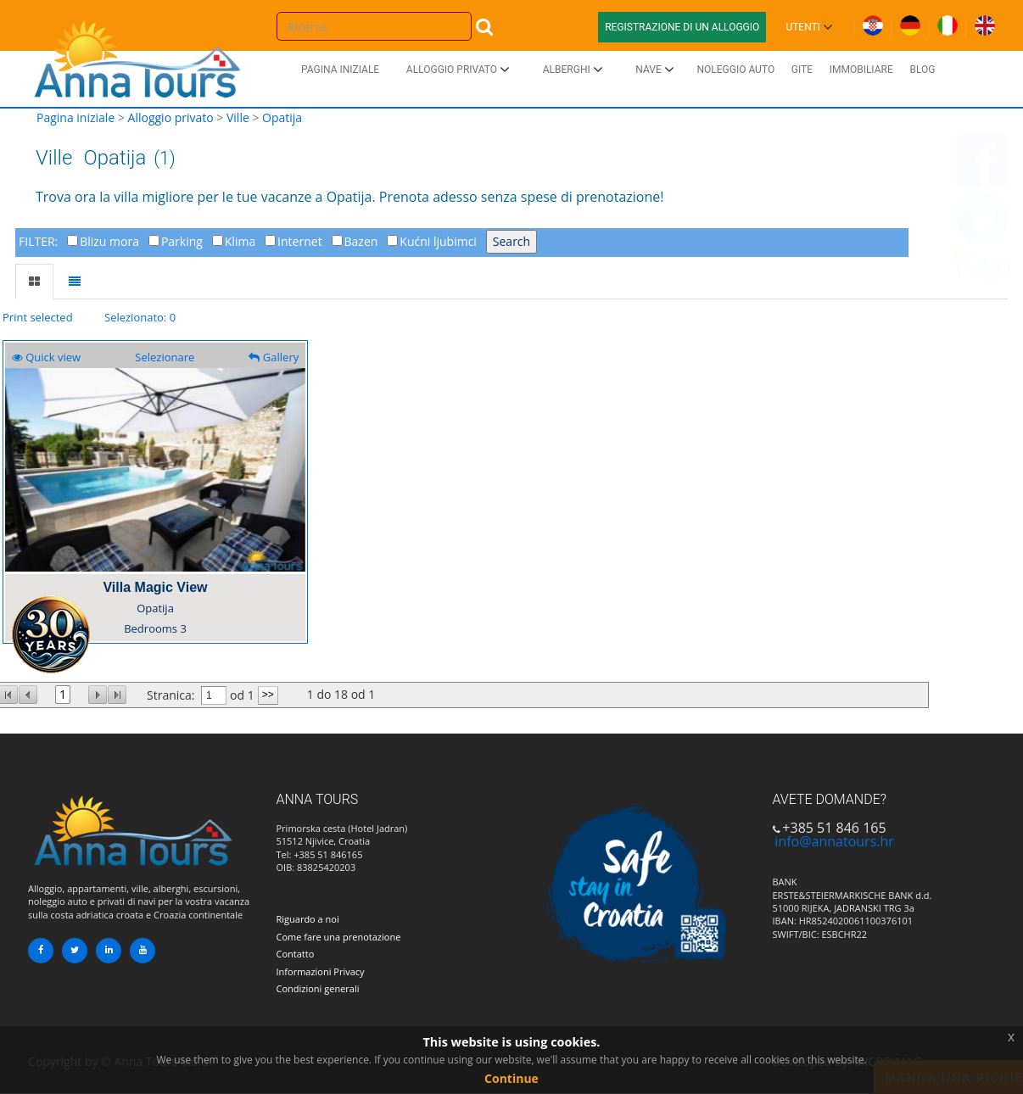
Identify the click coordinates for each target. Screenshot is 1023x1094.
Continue (511, 1078)
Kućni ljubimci (438, 241)
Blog (922, 69)
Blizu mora (109, 241)
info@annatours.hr (833, 841)
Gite (802, 69)
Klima (240, 241)
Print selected (38, 317)
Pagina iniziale (340, 69)
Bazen (361, 241)
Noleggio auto (735, 69)
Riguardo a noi (308, 919)
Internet (299, 241)
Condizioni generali (318, 988)
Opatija (282, 117)
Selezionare (164, 357)
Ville (237, 117)
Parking (182, 241)
